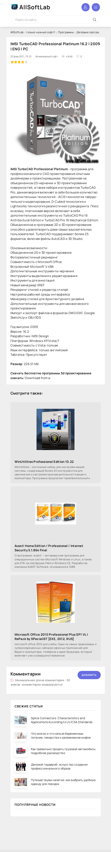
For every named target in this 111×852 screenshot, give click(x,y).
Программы (66, 32)
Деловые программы (90, 32)
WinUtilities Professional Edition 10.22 (44, 462)
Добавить (89, 675)
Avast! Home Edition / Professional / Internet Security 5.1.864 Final (49, 548)
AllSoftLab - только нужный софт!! (32, 32)
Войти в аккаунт (85, 7)
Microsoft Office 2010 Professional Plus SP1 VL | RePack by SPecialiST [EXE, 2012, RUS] (51, 636)
